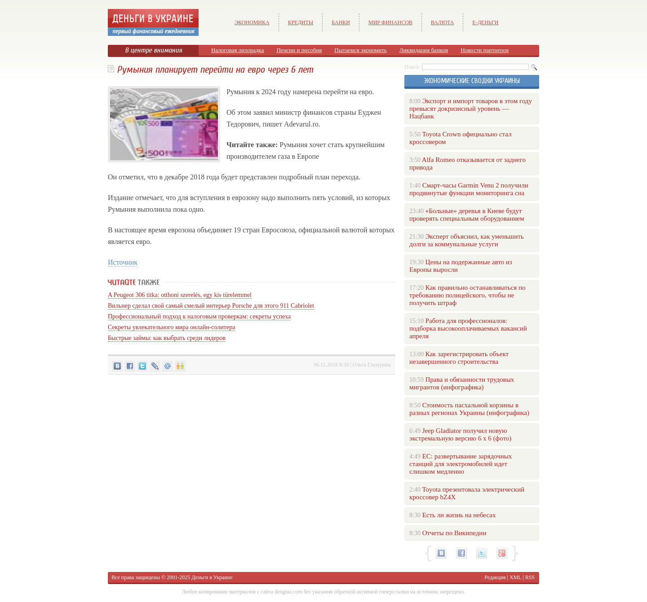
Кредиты (301, 22)
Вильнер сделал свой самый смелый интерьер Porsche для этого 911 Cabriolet (211, 305)
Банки (341, 22)
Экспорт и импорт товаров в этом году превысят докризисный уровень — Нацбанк (470, 108)
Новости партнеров (485, 50)
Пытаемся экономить (360, 50)
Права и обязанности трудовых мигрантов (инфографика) (461, 383)
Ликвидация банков (423, 50)
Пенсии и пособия (299, 50)
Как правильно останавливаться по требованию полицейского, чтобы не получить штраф (467, 295)
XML (515, 577)
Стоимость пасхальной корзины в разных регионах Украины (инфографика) (469, 408)
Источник (122, 262)
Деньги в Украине (211, 577)
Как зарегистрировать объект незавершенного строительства (459, 357)
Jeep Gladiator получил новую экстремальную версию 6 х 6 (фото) (460, 434)
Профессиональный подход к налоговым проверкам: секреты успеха (199, 316)
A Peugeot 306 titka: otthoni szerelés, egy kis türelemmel (180, 295)
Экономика (252, 22)
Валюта (442, 22)
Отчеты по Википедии (454, 533)
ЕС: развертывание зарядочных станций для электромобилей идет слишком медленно (460, 464)
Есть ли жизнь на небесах (459, 515)
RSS (530, 577)
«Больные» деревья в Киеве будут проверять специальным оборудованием (466, 214)
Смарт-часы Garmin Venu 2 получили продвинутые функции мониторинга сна (468, 189)
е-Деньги (485, 22)
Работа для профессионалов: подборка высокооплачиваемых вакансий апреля (468, 328)
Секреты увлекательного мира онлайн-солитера (171, 327)
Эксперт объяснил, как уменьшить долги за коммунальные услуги (466, 240)
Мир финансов (390, 22)
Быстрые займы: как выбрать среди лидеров (167, 338)
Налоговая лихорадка (237, 50)
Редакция (494, 577)
